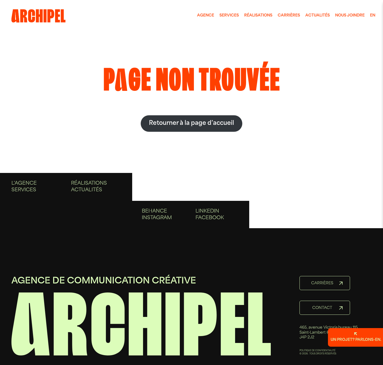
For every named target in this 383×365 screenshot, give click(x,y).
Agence (205, 16)
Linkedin (207, 213)
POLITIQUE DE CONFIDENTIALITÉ (317, 351)
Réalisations (258, 16)
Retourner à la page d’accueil (191, 123)
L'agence (24, 187)
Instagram (157, 220)
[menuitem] (205, 15)
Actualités (317, 16)
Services (229, 16)
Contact (322, 308)
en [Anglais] (372, 16)
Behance (154, 213)
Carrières (289, 16)
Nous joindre (350, 16)
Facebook (209, 220)
